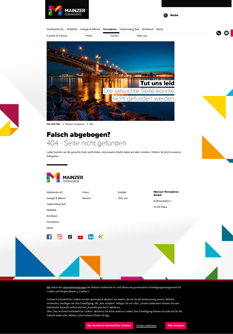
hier (107, 315)
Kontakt (122, 192)
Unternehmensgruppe (74, 287)
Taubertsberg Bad (129, 29)
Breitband (52, 215)
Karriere (86, 198)
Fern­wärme (109, 29)
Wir (49, 287)
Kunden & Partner (57, 35)
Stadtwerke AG (55, 29)
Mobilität (72, 29)
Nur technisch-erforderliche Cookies (109, 325)
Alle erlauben (176, 325)
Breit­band (147, 29)
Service (115, 35)
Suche (170, 15)
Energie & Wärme (90, 29)
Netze (159, 29)
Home (85, 192)
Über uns (142, 35)
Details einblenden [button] (146, 325)
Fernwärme (53, 221)
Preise (89, 35)
